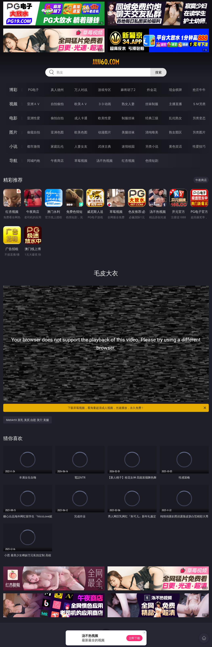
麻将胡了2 (128, 89)
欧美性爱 (104, 118)
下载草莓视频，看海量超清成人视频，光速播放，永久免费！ (137, 407)
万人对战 (80, 89)
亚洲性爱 (33, 118)
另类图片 (199, 132)
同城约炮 (33, 160)
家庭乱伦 (57, 146)
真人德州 (57, 89)
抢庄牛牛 (199, 89)
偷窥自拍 (33, 132)
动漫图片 (104, 132)
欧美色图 (80, 132)
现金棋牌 (175, 89)
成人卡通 (80, 118)
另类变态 (199, 118)
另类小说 (151, 146)
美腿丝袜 (128, 132)
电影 (13, 118)
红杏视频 (128, 160)
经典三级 (151, 118)
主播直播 (175, 104)
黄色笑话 (175, 146)
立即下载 (134, 638)
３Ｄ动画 (104, 104)
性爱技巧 (199, 146)
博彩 (13, 89)
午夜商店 (57, 160)
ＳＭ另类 (199, 104)
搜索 (158, 72)
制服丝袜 (128, 118)
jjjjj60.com (106, 62)
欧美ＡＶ (80, 104)
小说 (13, 146)
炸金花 (152, 89)
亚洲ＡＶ (33, 104)
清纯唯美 (151, 132)
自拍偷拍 (57, 104)
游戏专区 (104, 89)
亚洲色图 (57, 132)
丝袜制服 (151, 104)
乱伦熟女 (175, 118)
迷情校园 (128, 146)
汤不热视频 (104, 160)
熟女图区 (175, 132)
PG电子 (33, 89)
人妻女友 (80, 146)
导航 (13, 160)
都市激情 (33, 146)
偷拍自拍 (57, 118)
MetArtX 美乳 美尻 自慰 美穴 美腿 (27, 420)
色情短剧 (151, 160)
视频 (13, 104)
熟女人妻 (128, 104)
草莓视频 (80, 160)
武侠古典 (104, 146)
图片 (13, 132)
